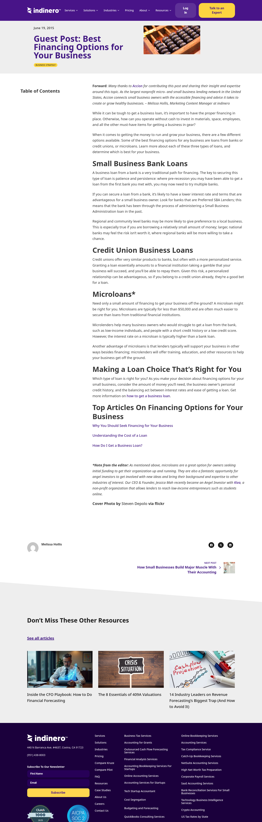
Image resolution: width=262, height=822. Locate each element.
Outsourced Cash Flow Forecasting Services (146, 751)
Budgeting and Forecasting (141, 808)
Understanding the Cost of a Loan (120, 435)
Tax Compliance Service (196, 749)
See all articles (40, 638)
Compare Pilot (104, 769)
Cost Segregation (135, 799)
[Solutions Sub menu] (97, 10)
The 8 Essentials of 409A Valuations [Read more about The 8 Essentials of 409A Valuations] (129, 694)
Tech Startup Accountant (139, 791)
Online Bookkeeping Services (199, 735)
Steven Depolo (134, 503)
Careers (99, 803)
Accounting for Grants (138, 742)
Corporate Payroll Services (197, 776)
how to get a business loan (148, 396)
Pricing (129, 10)
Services (70, 10)
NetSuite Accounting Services (199, 763)
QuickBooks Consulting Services (144, 816)
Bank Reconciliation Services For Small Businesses (205, 792)
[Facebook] (211, 545)
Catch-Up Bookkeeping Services (201, 756)
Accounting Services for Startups (144, 782)
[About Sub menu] (149, 10)
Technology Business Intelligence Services (202, 802)
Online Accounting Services (141, 775)
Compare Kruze (104, 763)
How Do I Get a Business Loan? (117, 445)
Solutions (89, 10)
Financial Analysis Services (141, 759)
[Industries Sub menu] (118, 10)
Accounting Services (194, 742)
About (143, 10)
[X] (221, 545)
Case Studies (103, 790)
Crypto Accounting (193, 809)
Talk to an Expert (216, 10)
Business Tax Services (137, 735)
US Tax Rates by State (194, 816)
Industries (110, 10)
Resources (162, 10)
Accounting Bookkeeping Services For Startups (148, 768)
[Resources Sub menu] (170, 10)
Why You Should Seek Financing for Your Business (133, 425)
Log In (185, 10)
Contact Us (102, 810)
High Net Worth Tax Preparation (201, 769)
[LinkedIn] (230, 545)
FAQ (97, 776)
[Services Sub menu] (77, 10)
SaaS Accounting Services (197, 783)
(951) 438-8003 (36, 755)
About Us (100, 797)
